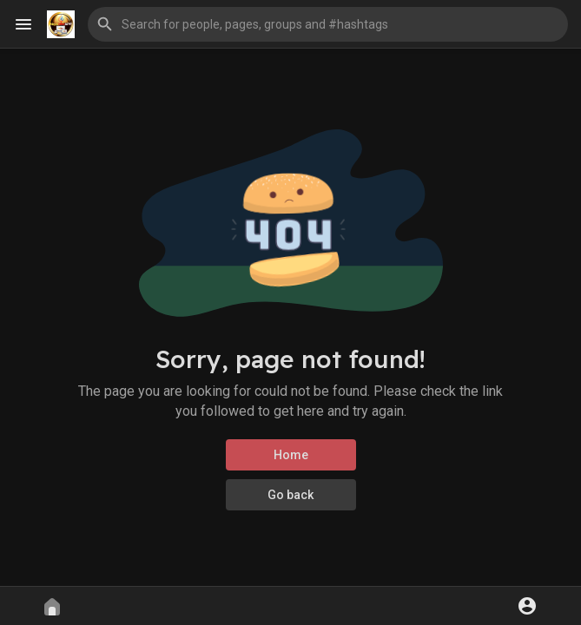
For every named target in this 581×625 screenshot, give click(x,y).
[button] (328, 24)
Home (291, 455)
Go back (290, 495)
